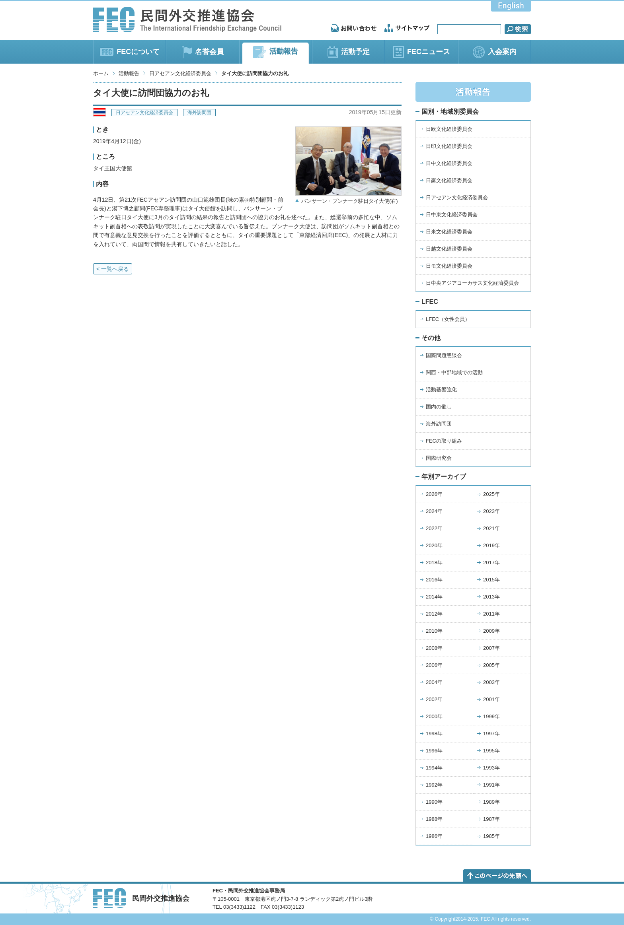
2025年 (491, 494)
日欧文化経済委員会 (449, 129)
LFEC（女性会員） (448, 319)
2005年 (491, 665)
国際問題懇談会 (444, 355)
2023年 (491, 511)
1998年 (434, 734)
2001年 (491, 699)
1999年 (491, 716)
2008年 (434, 648)
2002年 (434, 699)
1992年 (434, 785)
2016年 (434, 580)
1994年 (434, 768)
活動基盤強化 (441, 390)
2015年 (491, 580)
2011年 (491, 614)
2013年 (491, 597)
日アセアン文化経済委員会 (180, 73)
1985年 (491, 836)
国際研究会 (439, 458)
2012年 (434, 614)
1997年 (491, 734)
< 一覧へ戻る (112, 269)
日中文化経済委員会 (449, 163)
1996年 (434, 751)
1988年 (434, 819)
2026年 (434, 494)
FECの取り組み (444, 441)
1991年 (491, 785)
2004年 (434, 682)
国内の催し (439, 407)
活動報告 (129, 73)
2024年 (434, 511)
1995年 (491, 751)
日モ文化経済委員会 (449, 266)
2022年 (434, 528)
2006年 (434, 665)
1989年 (491, 802)
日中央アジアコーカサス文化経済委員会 (472, 283)
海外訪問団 (199, 112)
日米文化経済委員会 (449, 232)
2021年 (491, 528)
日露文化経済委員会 (449, 180)
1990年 (434, 802)
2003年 (491, 682)
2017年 (491, 562)
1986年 (434, 836)
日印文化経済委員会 (449, 146)
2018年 (434, 562)
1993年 (491, 768)
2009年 (491, 631)
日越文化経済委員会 (449, 249)
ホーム (101, 73)
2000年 (434, 716)
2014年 (434, 597)
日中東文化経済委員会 (452, 215)
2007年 (491, 648)
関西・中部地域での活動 (454, 372)
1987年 (491, 819)
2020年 (434, 545)
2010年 (434, 631)
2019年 (491, 545)
